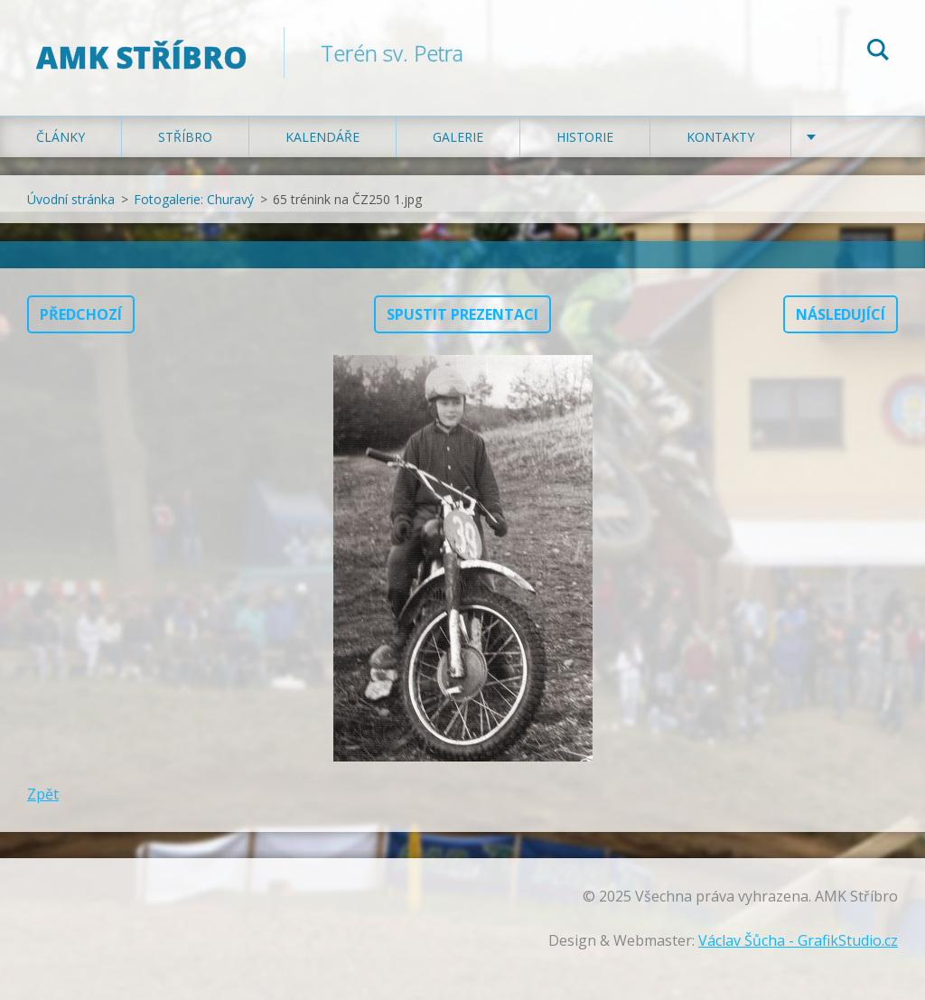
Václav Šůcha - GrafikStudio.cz (798, 940)
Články (60, 136)
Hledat (878, 52)
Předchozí (81, 314)
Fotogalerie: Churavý (194, 199)
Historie (584, 136)
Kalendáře (322, 136)
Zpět (43, 794)
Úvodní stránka (71, 199)
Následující (840, 314)
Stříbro (185, 136)
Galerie (458, 136)
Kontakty (720, 136)
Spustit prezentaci (462, 314)
